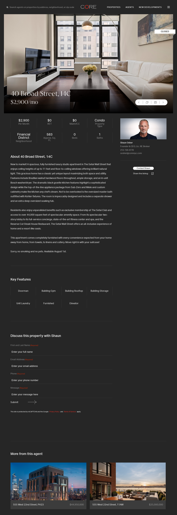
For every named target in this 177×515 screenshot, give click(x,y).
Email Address (22, 360)
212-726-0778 (127, 150)
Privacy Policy (54, 411)
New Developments (150, 7)
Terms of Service (70, 411)
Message (19, 388)
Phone (18, 374)
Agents (130, 7)
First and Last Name (24, 345)
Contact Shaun (143, 168)
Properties (114, 7)
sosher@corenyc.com (131, 153)
